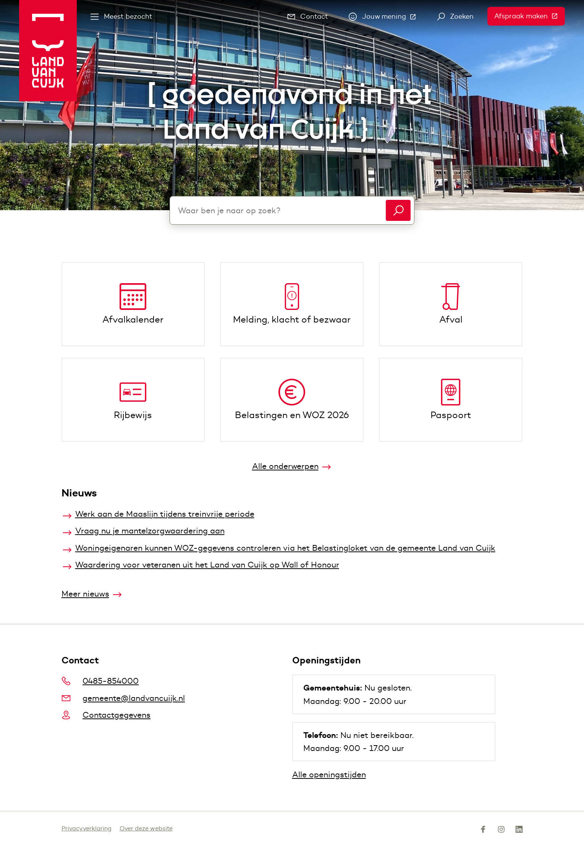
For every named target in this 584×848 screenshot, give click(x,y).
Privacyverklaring (86, 828)
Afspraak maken (529, 16)
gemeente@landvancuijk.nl (123, 698)
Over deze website (146, 828)
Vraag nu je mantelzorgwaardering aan (150, 530)
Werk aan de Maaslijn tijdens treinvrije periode (164, 514)
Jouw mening (386, 18)
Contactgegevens (106, 715)
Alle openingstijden (329, 774)
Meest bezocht (121, 16)
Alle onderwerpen (285, 466)
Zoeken (455, 16)
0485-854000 (100, 681)
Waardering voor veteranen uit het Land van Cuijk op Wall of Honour (207, 564)
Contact (307, 16)
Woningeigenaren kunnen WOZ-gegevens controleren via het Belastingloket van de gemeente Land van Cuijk (285, 548)
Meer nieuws (85, 593)
